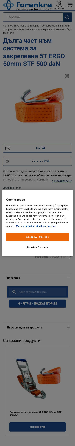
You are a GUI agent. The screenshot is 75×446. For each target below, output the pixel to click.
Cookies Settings (37, 247)
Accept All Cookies (37, 236)
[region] (37, 223)
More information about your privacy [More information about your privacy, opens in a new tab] (36, 226)
